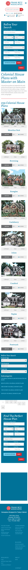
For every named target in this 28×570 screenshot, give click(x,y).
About (17, 557)
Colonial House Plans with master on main (13, 379)
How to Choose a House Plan (19, 528)
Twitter (19, 13)
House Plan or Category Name (10, 30)
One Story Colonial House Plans (11, 386)
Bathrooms (16, 35)
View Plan (7, 134)
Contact (18, 568)
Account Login (10, 15)
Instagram (21, 13)
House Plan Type (7, 45)
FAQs (2, 559)
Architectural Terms (6, 561)
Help (2, 563)
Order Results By (5, 363)
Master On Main (9, 47)
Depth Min (6, 55)
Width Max (16, 50)
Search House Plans (6, 527)
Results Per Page (5, 358)
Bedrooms (6, 35)
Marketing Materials (20, 546)
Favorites (21, 15)
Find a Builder (18, 530)
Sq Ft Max (16, 40)
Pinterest (15, 13)
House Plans (5, 525)
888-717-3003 (10, 13)
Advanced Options (10, 63)
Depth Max (16, 55)
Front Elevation (6, 371)
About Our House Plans (5, 530)
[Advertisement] (14, 486)
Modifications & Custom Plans (5, 533)
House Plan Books (5, 535)
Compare (12, 16)
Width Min (6, 50)
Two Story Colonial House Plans (12, 390)
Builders (18, 542)
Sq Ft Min (5, 40)
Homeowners (19, 525)
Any (6, 37)
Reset (18, 63)
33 (3, 407)
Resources (5, 557)
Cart (19, 16)
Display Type (4, 369)
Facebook (17, 13)
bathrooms (5, 366)
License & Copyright (6, 565)
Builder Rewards (19, 544)
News (16, 559)
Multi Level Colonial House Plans (12, 383)
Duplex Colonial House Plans (11, 393)
